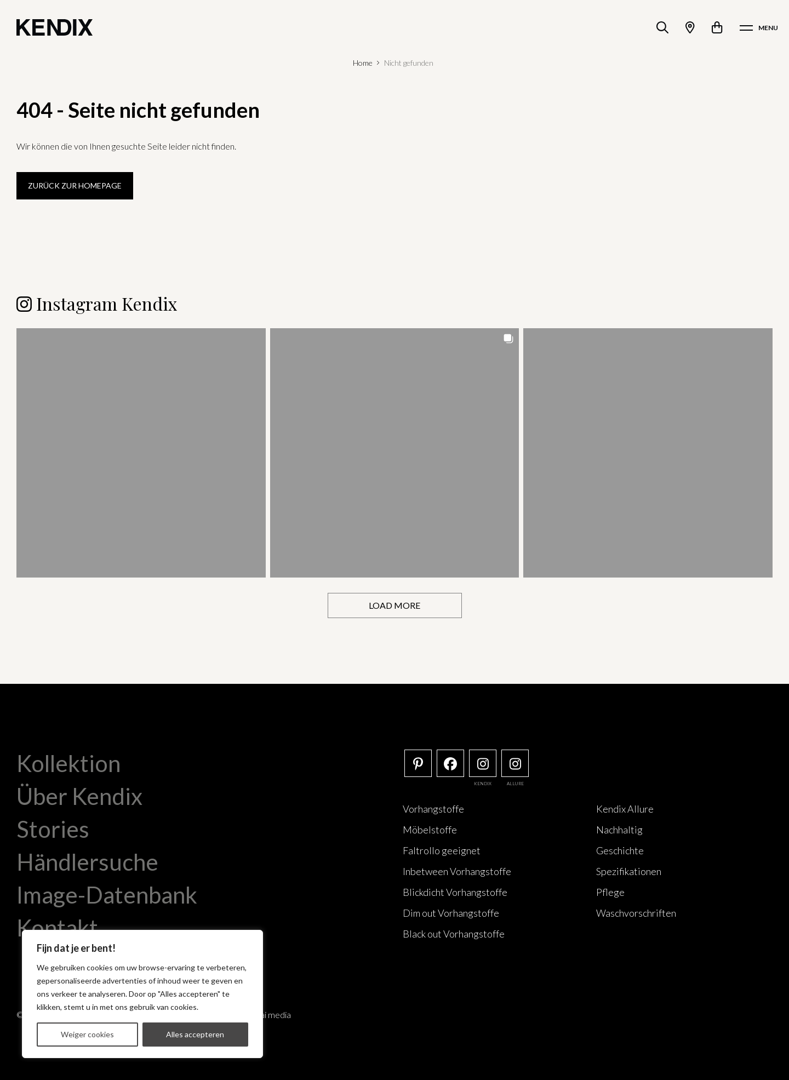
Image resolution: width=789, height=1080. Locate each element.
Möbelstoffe (430, 830)
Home (363, 62)
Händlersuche (87, 862)
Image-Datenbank (106, 894)
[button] (141, 453)
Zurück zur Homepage (75, 185)
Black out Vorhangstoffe (454, 934)
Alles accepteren (195, 1034)
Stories (52, 829)
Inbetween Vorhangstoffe (457, 871)
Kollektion (68, 763)
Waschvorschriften (636, 913)
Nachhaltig (619, 830)
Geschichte (620, 850)
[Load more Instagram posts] (395, 606)
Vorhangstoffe (433, 809)
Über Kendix (79, 796)
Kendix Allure (625, 809)
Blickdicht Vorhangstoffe (455, 892)
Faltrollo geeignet (442, 850)
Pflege (610, 892)
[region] (142, 994)
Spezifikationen (628, 871)
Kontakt (57, 927)
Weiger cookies (87, 1034)
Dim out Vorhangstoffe (451, 913)
